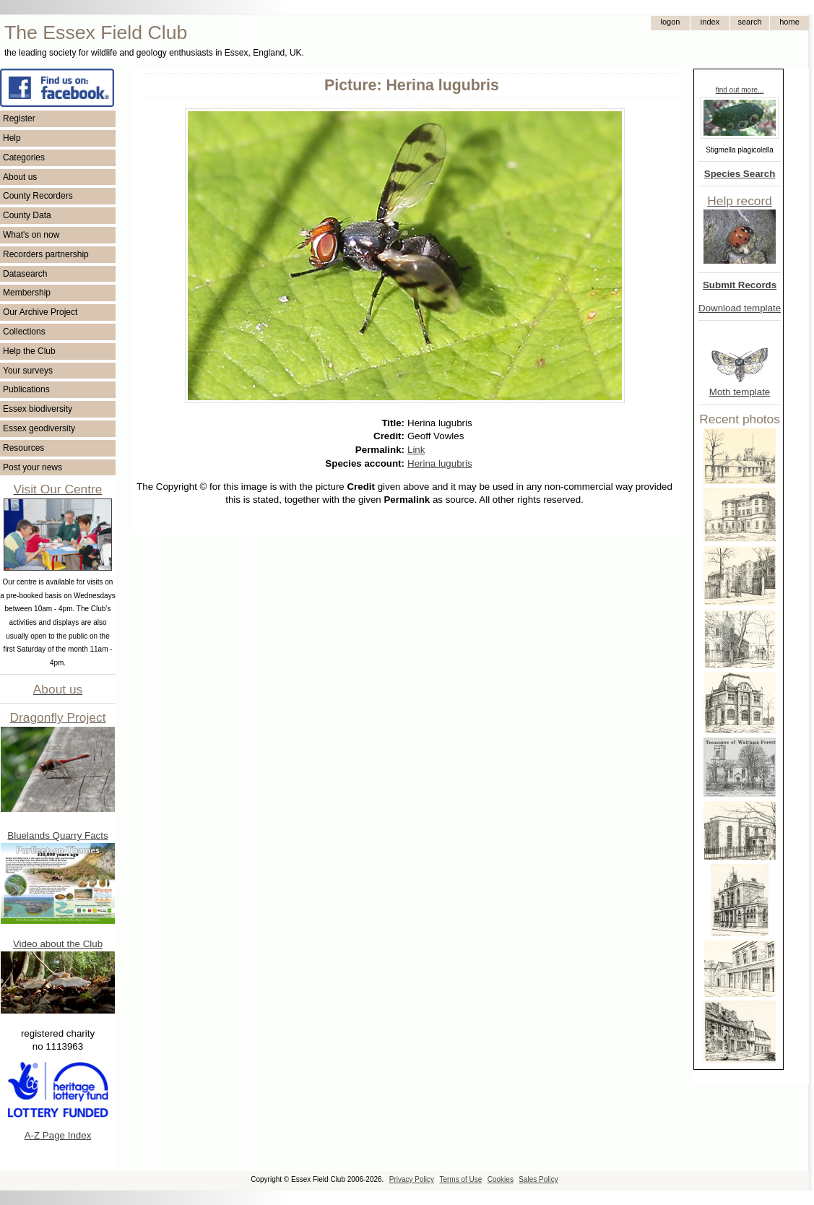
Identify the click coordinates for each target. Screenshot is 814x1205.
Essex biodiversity (37, 409)
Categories (24, 157)
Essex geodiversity (39, 428)
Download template (739, 308)
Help (12, 138)
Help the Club (29, 351)
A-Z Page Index (58, 1135)
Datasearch (25, 274)
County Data (27, 215)
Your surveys (28, 371)
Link (416, 449)
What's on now (31, 235)
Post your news (32, 467)
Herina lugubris (439, 463)
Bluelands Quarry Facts (57, 835)
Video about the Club (58, 943)
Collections (24, 332)
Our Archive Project (40, 312)
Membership (27, 293)
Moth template (739, 391)
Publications (26, 389)
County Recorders (38, 196)
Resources (23, 448)
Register (19, 118)
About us (20, 177)
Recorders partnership (46, 254)
